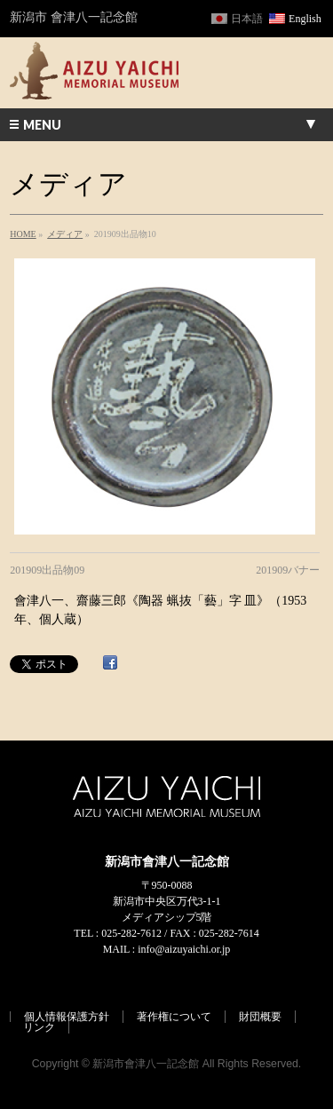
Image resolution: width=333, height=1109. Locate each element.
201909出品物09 (47, 570)
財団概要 (260, 1016)
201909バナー (288, 570)
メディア (65, 234)
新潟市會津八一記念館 (145, 1064)
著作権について (174, 1016)
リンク (39, 1027)
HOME (23, 234)
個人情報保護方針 (66, 1016)
